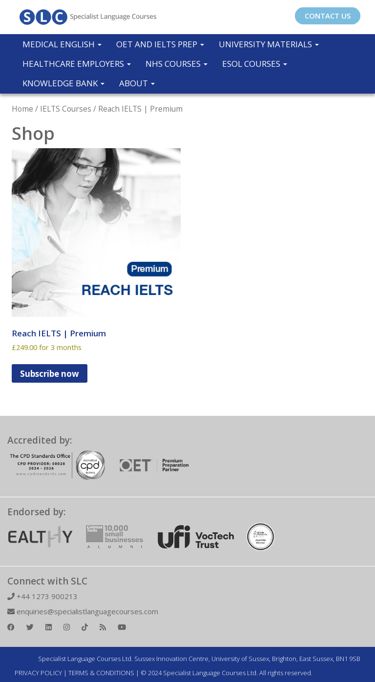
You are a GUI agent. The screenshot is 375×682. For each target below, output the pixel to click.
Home (22, 108)
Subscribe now (49, 373)
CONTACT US (328, 15)
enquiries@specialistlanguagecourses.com (82, 611)
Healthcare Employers (76, 63)
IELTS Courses (65, 108)
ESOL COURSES (254, 63)
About (137, 83)
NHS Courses (177, 63)
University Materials (269, 44)
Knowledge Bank (63, 83)
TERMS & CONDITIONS (101, 672)
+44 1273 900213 (42, 596)
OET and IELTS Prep (160, 44)
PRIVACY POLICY (38, 672)
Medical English (62, 44)
